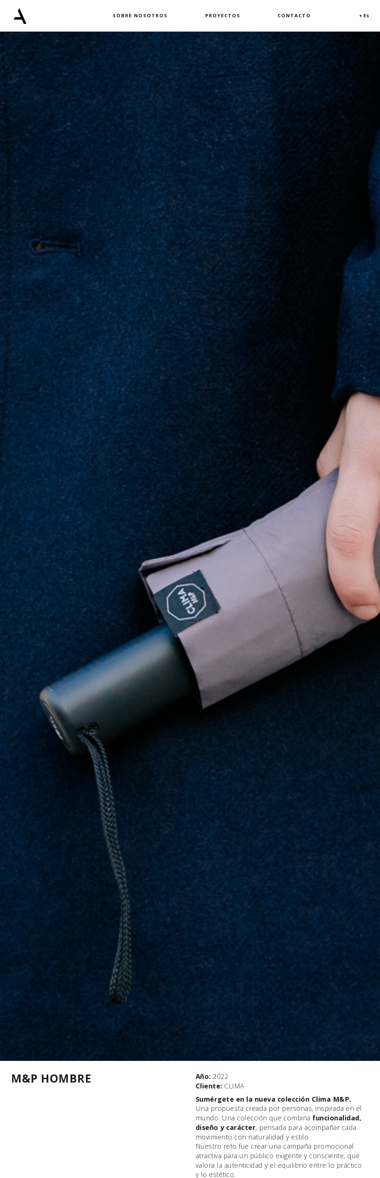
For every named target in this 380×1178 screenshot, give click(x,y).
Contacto (294, 15)
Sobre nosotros (140, 15)
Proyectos (222, 15)
